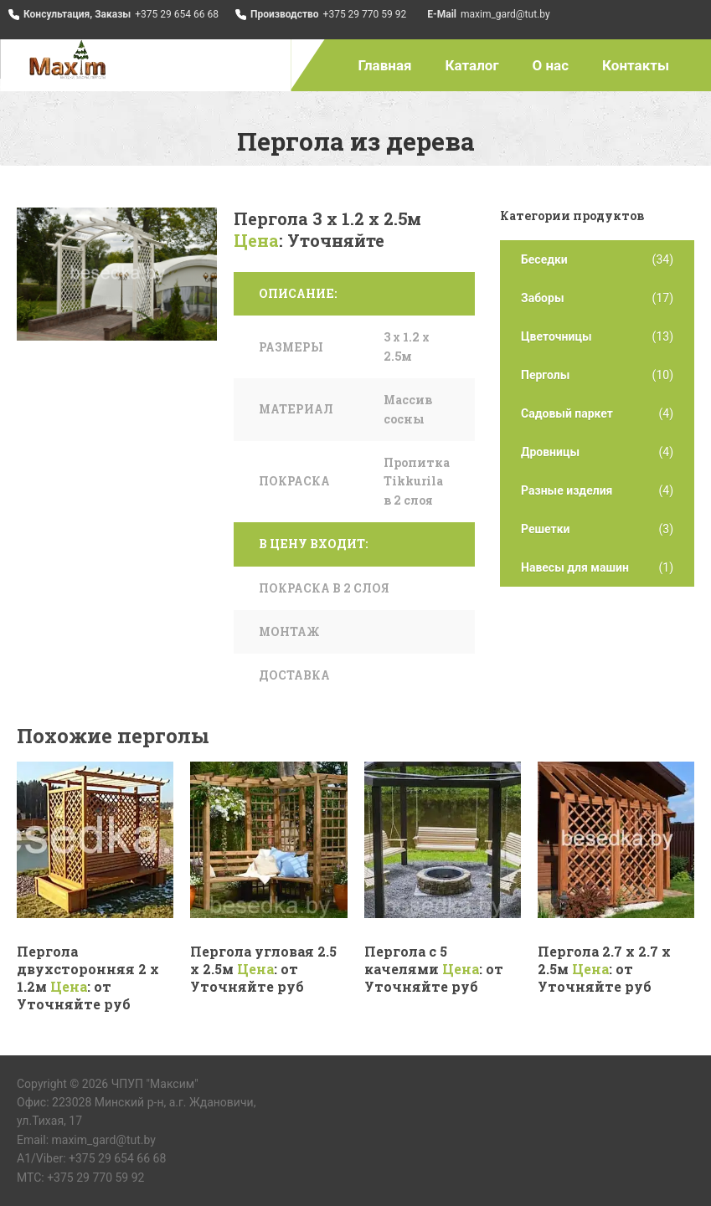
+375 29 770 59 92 (365, 14)
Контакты (635, 65)
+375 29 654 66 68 (177, 14)
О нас (551, 65)
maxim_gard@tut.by (505, 14)
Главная (385, 65)
